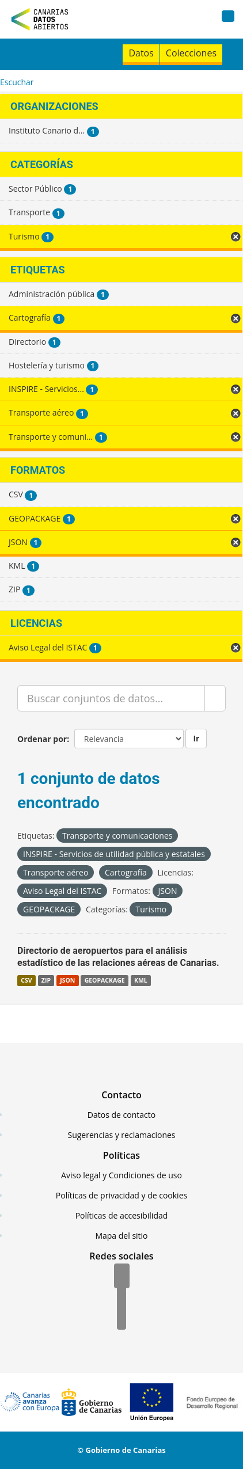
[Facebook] (122, 1276)
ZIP (46, 980)
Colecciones (191, 53)
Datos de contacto (121, 1114)
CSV (26, 980)
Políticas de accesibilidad (121, 1215)
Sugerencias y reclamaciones (122, 1134)
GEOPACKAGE (105, 980)
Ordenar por (42, 738)
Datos (140, 53)
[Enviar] (215, 698)
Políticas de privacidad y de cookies (121, 1195)
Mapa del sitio (121, 1235)
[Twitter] (121, 1297)
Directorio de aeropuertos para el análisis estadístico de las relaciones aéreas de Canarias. (118, 956)
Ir (196, 738)
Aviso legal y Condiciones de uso (121, 1175)
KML (140, 980)
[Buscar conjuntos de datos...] (111, 698)
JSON (67, 980)
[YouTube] (121, 1318)
